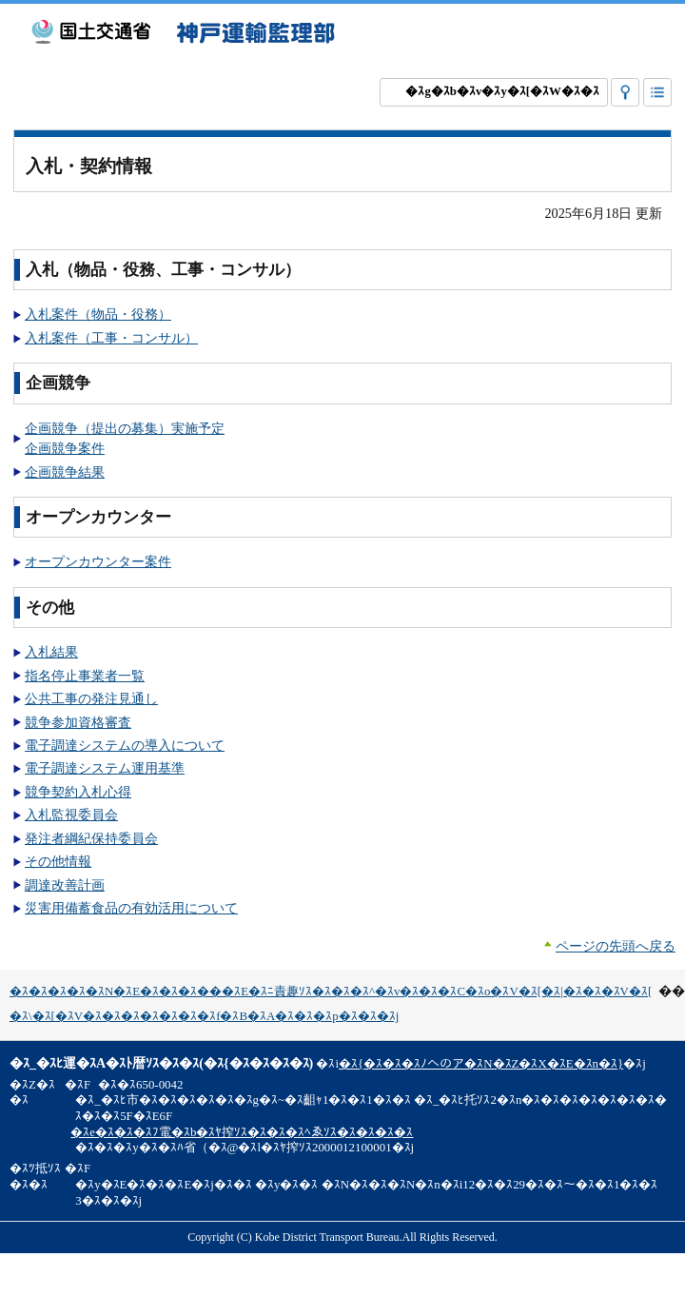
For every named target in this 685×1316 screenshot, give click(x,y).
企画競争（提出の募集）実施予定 (125, 428)
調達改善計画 (65, 885)
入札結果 (51, 651)
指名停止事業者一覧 (85, 675)
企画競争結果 (65, 472)
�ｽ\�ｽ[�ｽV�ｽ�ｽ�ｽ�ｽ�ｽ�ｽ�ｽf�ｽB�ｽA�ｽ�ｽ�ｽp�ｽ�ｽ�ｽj (204, 1016)
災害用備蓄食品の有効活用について (131, 907)
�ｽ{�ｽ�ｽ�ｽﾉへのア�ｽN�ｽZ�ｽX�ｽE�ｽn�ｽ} (481, 1063)
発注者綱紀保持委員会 (91, 838)
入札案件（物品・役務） (98, 314)
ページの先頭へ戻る (615, 945)
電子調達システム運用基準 (105, 768)
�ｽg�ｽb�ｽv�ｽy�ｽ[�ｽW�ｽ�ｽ (501, 91)
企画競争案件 (65, 448)
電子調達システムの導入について (125, 745)
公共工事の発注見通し (91, 698)
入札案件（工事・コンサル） (111, 337)
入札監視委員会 (71, 814)
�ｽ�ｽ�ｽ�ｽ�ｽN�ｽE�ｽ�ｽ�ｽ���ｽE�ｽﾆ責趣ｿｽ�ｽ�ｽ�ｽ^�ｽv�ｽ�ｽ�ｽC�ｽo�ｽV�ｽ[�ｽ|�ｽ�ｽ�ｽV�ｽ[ (331, 991)
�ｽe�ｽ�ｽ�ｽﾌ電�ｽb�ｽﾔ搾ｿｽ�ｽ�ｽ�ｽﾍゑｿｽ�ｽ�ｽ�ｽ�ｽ (241, 1132)
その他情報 (58, 861)
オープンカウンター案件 (98, 561)
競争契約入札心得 (78, 791)
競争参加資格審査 (78, 722)
